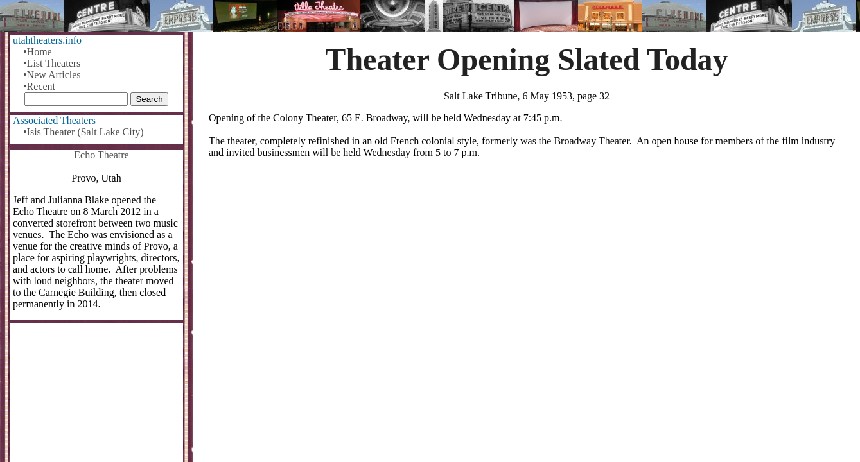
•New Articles (52, 74)
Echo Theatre (101, 155)
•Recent (39, 86)
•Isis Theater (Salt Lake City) (83, 131)
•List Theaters (51, 63)
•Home (37, 51)
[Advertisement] (526, 269)
